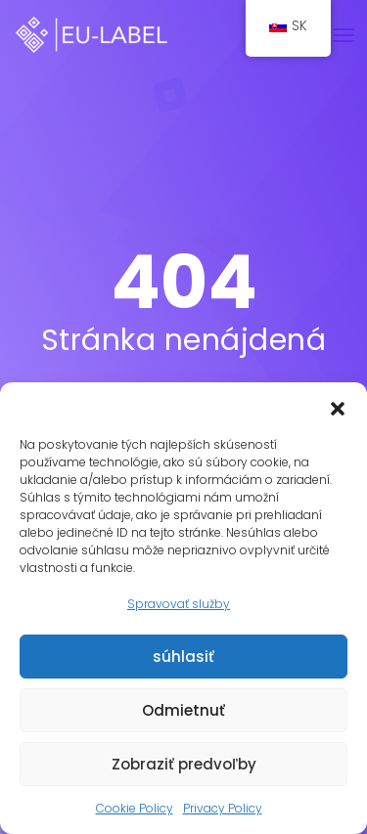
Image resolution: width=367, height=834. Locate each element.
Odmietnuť (183, 710)
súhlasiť (183, 656)
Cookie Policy (134, 808)
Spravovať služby (178, 603)
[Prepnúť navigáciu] (343, 35)
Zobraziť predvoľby (184, 764)
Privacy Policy (222, 808)
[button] (337, 407)
